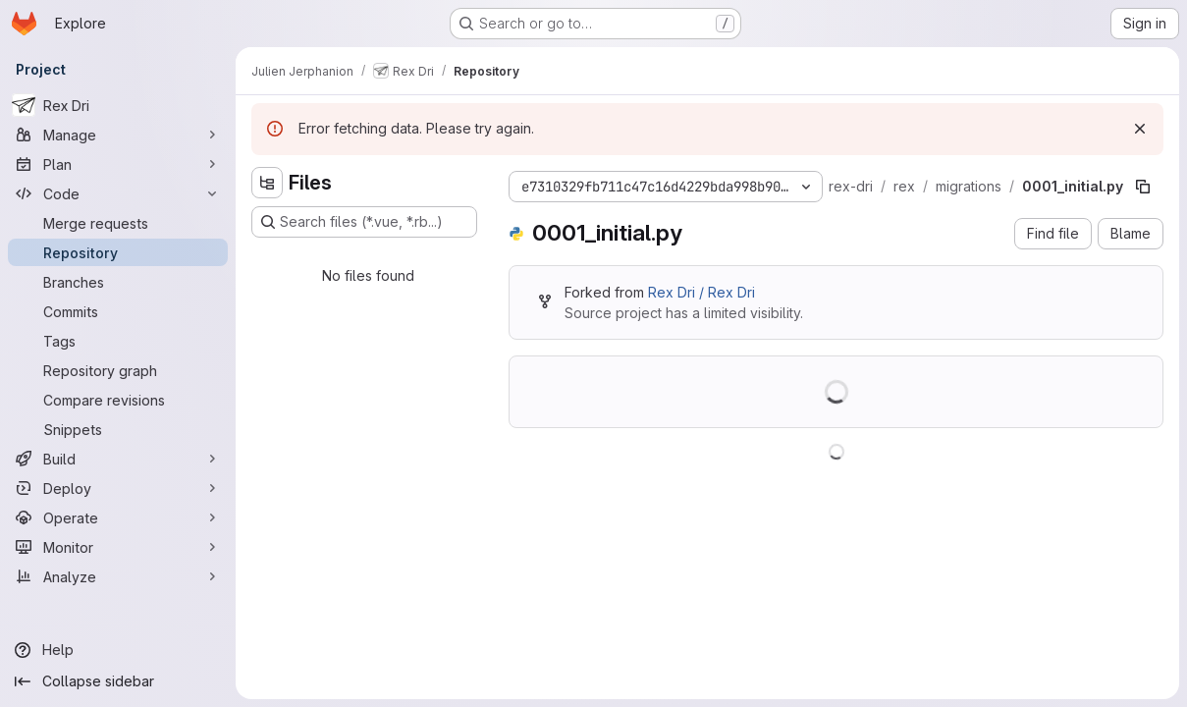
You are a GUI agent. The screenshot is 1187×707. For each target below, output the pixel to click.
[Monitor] (118, 547)
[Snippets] (118, 429)
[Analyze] (118, 576)
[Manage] (118, 134)
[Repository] (118, 252)
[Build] (118, 458)
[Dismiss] (1140, 128)
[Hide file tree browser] (267, 182)
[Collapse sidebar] (118, 681)
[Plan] (118, 164)
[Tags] (118, 340)
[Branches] (118, 282)
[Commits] (118, 311)
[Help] (118, 650)
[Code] (118, 193)
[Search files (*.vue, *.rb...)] (364, 222)
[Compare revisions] (118, 399)
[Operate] (118, 517)
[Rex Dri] (118, 105)
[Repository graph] (118, 370)
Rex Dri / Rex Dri (701, 292)
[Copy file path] (1143, 186)
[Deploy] (118, 488)
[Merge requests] (118, 223)
